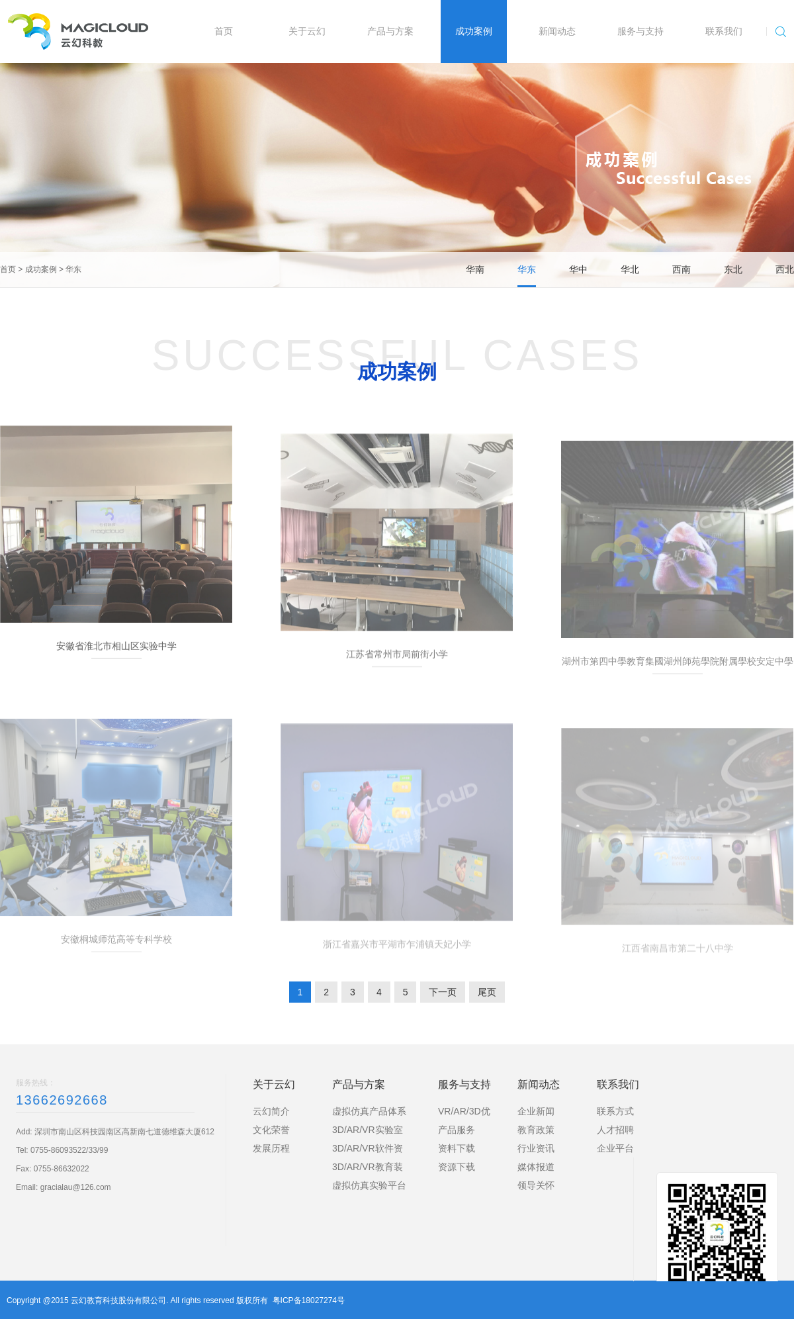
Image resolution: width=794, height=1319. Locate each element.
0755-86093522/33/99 (69, 1150)
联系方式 (615, 1111)
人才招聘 (615, 1129)
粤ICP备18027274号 (309, 1300)
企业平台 (615, 1148)
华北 (630, 269)
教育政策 (535, 1129)
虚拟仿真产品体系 (369, 1111)
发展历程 (271, 1148)
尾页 (487, 992)
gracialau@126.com (75, 1187)
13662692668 (62, 1100)
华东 (73, 269)
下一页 (443, 992)
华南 (475, 269)
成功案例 (41, 269)
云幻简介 (271, 1111)
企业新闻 (535, 1111)
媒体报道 (535, 1166)
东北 (733, 269)
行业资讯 (535, 1148)
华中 (578, 269)
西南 (681, 269)
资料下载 (456, 1148)
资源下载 (456, 1166)
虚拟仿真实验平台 (369, 1185)
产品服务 (456, 1129)
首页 (8, 269)
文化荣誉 (271, 1129)
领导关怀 (535, 1185)
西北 (784, 269)
